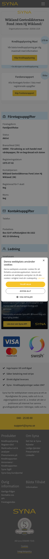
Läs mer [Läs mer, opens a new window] (41, 278)
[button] (24, 297)
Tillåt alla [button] (25, 284)
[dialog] (24, 279)
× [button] (44, 261)
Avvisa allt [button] (25, 291)
